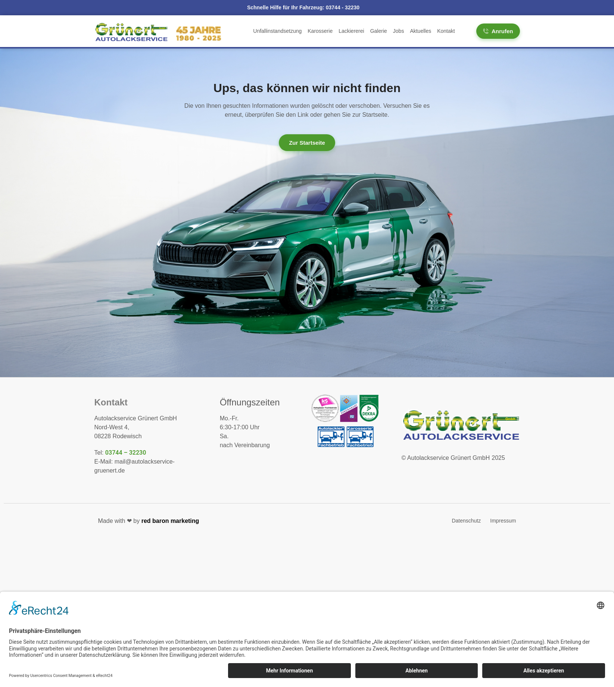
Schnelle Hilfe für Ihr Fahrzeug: (303, 7)
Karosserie (320, 31)
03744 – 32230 (125, 452)
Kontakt (446, 31)
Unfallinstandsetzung (277, 31)
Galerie (378, 31)
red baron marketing (170, 521)
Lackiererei (351, 31)
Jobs (398, 31)
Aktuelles (420, 31)
